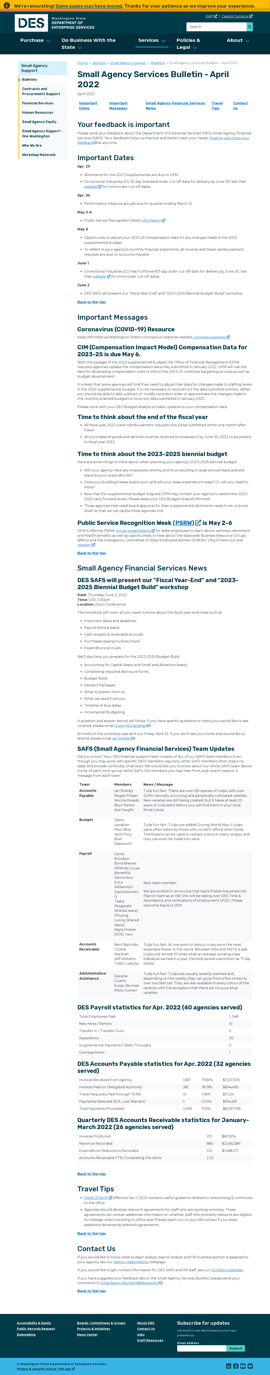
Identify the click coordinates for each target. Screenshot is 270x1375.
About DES (145, 1323)
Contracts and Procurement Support (41, 91)
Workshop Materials (39, 155)
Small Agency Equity (39, 122)
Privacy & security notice (36, 1369)
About (235, 40)
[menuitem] (35, 44)
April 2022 (86, 94)
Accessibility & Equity (34, 1323)
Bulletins (29, 80)
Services (148, 40)
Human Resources (37, 113)
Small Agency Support (34, 68)
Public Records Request (36, 1328)
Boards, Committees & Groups (101, 1323)
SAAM (98, 1198)
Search (251, 27)
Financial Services (37, 103)
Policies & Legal (188, 43)
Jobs (140, 1334)
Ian (123, 738)
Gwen (132, 726)
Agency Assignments (130, 1262)
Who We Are (32, 145)
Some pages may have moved (88, 6)
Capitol (237, 16)
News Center (87, 1334)
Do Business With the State (89, 43)
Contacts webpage (227, 1270)
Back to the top (91, 302)
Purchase (32, 40)
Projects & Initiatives (93, 1328)
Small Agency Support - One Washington (42, 133)
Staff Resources (150, 1340)
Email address (188, 1343)
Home (82, 63)
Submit (235, 1348)
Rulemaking (26, 1334)
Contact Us (146, 1328)
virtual (135, 531)
